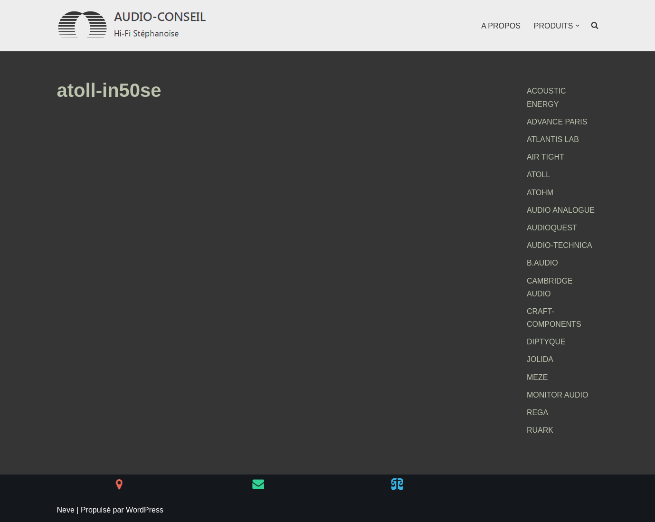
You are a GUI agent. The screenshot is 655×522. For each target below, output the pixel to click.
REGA (537, 412)
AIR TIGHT (545, 157)
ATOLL (538, 175)
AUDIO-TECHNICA (559, 245)
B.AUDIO (542, 263)
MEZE (537, 377)
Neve (66, 510)
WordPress (144, 510)
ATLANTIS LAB (553, 139)
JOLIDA (540, 359)
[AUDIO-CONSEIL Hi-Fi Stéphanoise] (133, 26)
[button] (577, 26)
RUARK (540, 430)
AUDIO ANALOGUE (561, 210)
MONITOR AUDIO (558, 395)
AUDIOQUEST (552, 228)
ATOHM (540, 193)
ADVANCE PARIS (557, 122)
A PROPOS (501, 26)
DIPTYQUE (546, 342)
